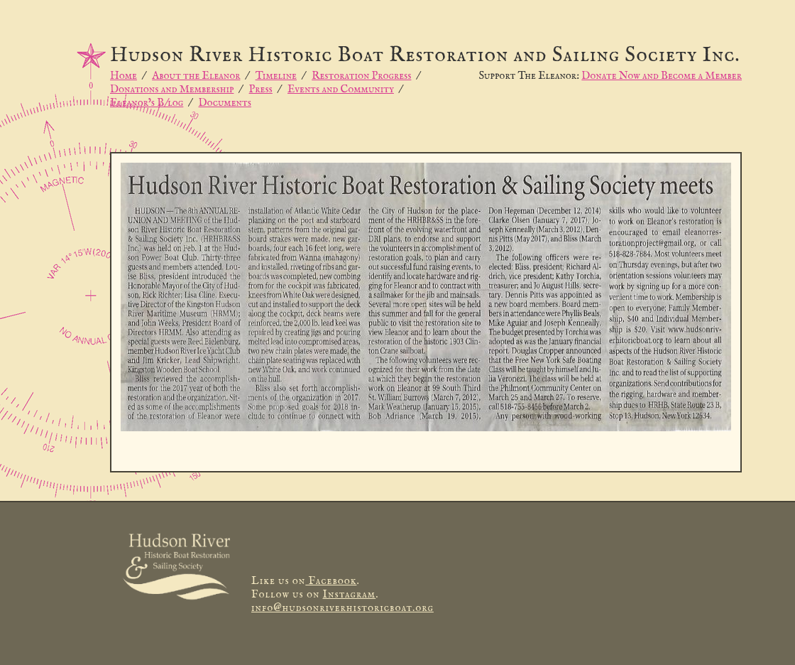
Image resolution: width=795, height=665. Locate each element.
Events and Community (340, 89)
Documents (225, 102)
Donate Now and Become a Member (661, 75)
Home (123, 75)
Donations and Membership (172, 89)
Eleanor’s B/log (146, 102)
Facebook (330, 581)
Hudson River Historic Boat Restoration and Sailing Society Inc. (425, 56)
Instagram (349, 594)
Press (261, 89)
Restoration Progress (361, 75)
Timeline (276, 75)
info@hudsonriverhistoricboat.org (342, 608)
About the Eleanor (196, 75)
